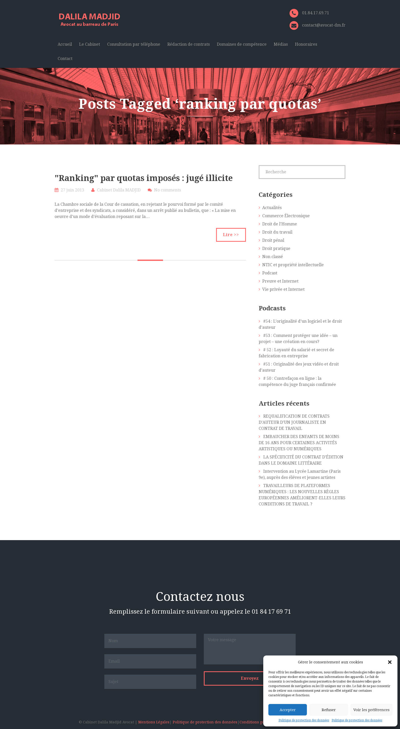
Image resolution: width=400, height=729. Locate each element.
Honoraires (306, 44)
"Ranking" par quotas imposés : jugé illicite (144, 178)
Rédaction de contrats (188, 44)
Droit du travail (277, 232)
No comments (167, 190)
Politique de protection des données (304, 720)
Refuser (329, 710)
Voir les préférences (371, 710)
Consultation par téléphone (133, 44)
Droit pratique (276, 248)
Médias (281, 44)
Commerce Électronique (286, 215)
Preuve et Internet (280, 281)
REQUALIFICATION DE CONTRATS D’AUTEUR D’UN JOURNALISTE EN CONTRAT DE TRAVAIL (294, 422)
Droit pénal (273, 240)
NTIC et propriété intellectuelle (293, 264)
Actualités (272, 207)
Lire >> (231, 234)
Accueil (65, 44)
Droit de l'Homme (279, 224)
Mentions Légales (153, 722)
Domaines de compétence (242, 44)
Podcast (269, 273)
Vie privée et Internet (283, 289)
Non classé (272, 256)
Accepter (288, 710)
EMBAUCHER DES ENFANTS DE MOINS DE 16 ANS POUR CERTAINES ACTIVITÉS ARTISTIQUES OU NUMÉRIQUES (299, 442)
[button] (389, 662)
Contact (65, 58)
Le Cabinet (89, 44)
